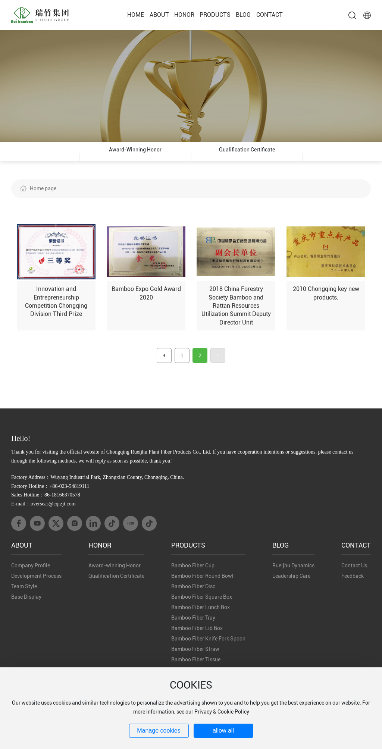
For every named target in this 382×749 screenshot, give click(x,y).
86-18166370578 (62, 506)
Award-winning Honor (135, 157)
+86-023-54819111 (69, 497)
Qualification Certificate (247, 157)
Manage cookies (159, 730)
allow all (223, 730)
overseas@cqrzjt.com (53, 515)
